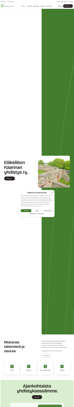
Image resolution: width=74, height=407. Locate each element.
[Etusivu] (8, 6)
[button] (52, 192)
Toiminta (23, 6)
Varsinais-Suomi (10, 1)
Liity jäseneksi (67, 6)
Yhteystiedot (49, 6)
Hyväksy (26, 210)
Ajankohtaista (36, 6)
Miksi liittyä (70, 1)
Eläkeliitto (3, 1)
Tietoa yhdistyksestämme (62, 1)
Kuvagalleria (43, 6)
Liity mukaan (46, 355)
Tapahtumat (29, 6)
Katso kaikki (36, 397)
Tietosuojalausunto (40, 213)
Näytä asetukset (48, 210)
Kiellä (37, 210)
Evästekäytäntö (32, 213)
